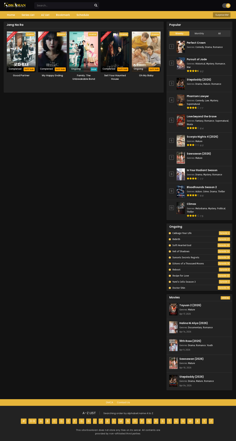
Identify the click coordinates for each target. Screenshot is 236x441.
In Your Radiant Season (202, 170)
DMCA (109, 402)
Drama (208, 47)
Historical (200, 63)
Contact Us (123, 402)
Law (207, 100)
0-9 (32, 421)
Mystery (210, 63)
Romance (218, 47)
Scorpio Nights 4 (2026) (202, 137)
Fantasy (199, 120)
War (189, 67)
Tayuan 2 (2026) (190, 305)
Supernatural (193, 104)
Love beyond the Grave (201, 116)
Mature (206, 84)
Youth (210, 345)
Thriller (221, 191)
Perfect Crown (196, 43)
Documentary (195, 327)
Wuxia (190, 124)
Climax (191, 204)
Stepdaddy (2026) (199, 79)
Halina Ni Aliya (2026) (193, 323)
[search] (96, 5)
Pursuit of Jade (197, 59)
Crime (206, 191)
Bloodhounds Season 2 (202, 187)
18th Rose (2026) (190, 341)
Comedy (199, 47)
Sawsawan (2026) (199, 153)
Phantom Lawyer (198, 96)
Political (221, 208)
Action (198, 191)
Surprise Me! (222, 14)
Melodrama (201, 208)
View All (225, 298)
